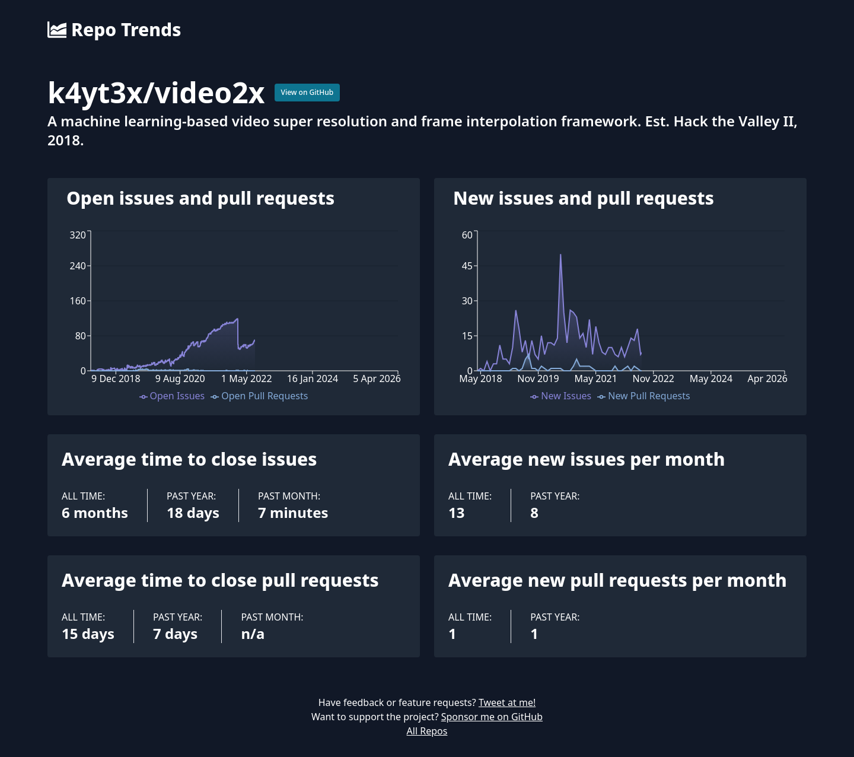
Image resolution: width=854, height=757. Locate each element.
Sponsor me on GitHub (492, 716)
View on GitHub (307, 92)
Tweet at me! (507, 702)
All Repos (427, 730)
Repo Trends (114, 29)
